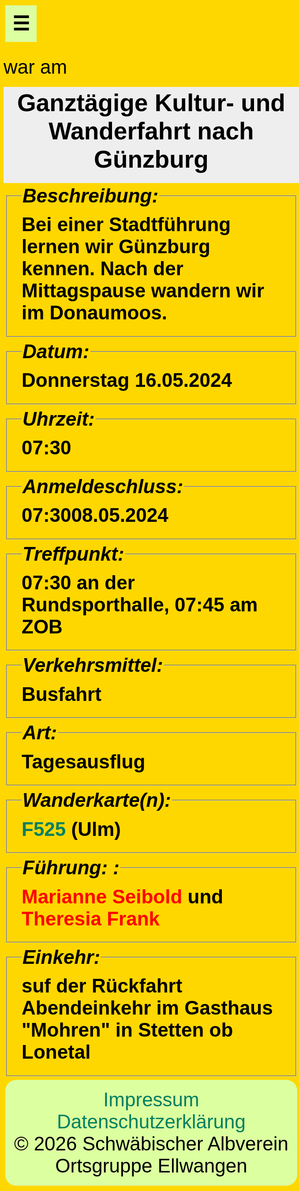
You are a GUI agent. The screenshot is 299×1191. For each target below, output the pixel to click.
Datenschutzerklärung (151, 1121)
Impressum (151, 1099)
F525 (44, 829)
